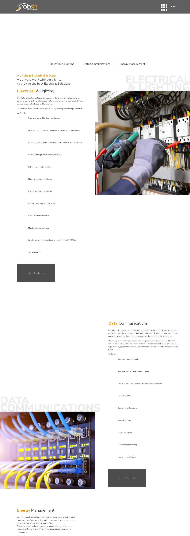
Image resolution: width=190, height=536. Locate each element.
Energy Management (132, 64)
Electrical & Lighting (61, 64)
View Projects (36, 273)
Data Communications (97, 64)
